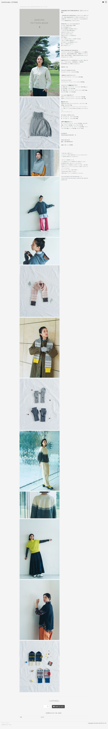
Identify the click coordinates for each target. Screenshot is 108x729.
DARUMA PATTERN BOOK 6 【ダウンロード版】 (39, 6)
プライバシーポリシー (5, 722)
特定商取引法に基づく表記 (6, 724)
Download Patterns (23, 6)
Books (29, 6)
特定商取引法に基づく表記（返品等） (54, 713)
